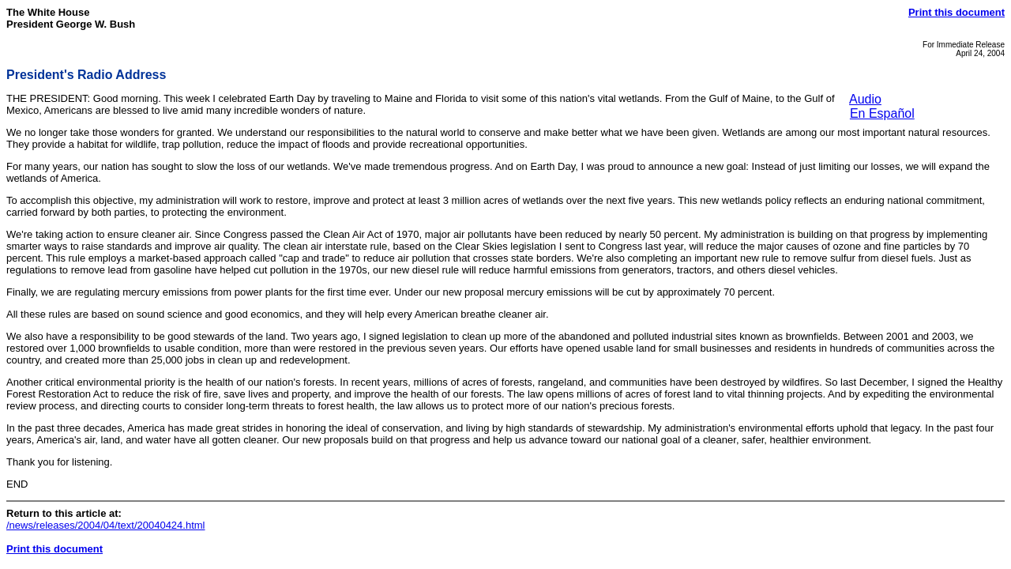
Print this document (956, 12)
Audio (865, 99)
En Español (882, 113)
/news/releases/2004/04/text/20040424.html (105, 525)
